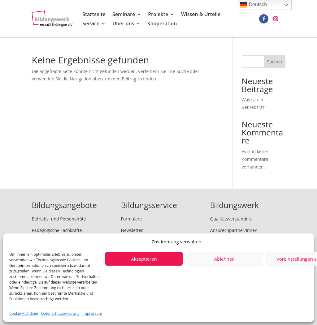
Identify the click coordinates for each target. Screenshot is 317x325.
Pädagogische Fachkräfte (57, 230)
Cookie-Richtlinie (23, 313)
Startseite (94, 15)
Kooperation (162, 24)
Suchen (274, 62)
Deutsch (253, 5)
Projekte (158, 15)
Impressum (92, 313)
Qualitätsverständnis (231, 219)
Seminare (123, 15)
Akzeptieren (144, 259)
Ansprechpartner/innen (234, 230)
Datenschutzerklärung (60, 313)
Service (90, 24)
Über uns (123, 24)
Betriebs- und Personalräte (59, 219)
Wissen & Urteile (200, 15)
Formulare (131, 219)
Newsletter (132, 230)
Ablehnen (224, 259)
